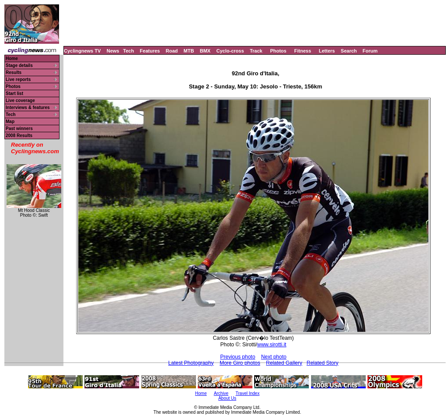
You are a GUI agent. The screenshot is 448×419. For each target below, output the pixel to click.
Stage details (19, 65)
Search (349, 50)
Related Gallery (284, 363)
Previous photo (237, 357)
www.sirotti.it (272, 345)
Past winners (19, 128)
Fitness (302, 50)
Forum (370, 50)
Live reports (18, 79)
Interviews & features (28, 107)
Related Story (323, 363)
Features (150, 50)
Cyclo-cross (230, 50)
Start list (14, 93)
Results (13, 72)
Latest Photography (191, 363)
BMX (205, 50)
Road (172, 50)
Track (256, 50)
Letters (327, 50)
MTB (189, 50)
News (113, 50)
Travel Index (248, 393)
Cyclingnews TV (82, 50)
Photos (278, 50)
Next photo (274, 357)
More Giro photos (240, 363)
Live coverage (20, 100)
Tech (128, 50)
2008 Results (19, 135)
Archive (221, 393)
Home (12, 58)
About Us (227, 398)
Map (10, 121)
